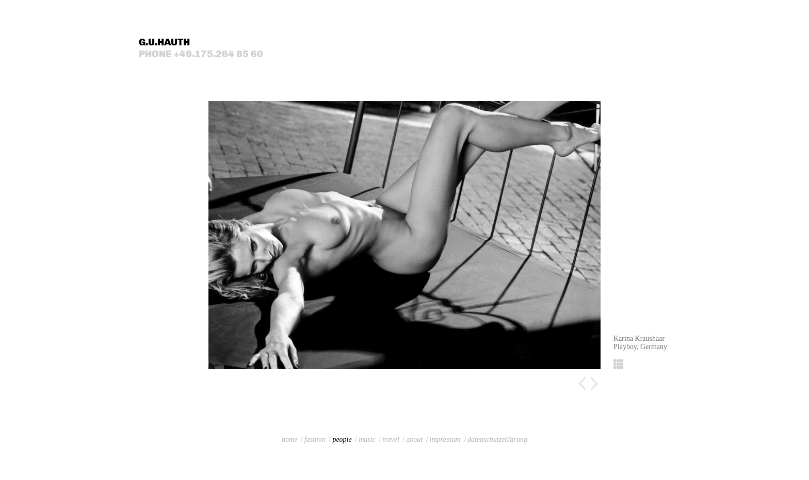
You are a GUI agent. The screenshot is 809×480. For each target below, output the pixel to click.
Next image (594, 383)
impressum (445, 439)
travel (390, 439)
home (289, 439)
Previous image (582, 383)
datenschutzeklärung (497, 439)
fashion (315, 439)
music (367, 439)
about (414, 439)
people (341, 439)
